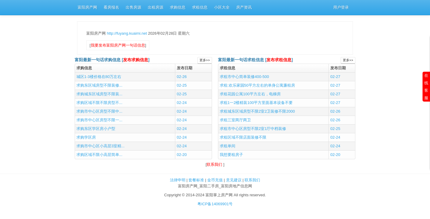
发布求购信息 (135, 59)
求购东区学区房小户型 (95, 128)
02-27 (335, 76)
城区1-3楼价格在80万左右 (98, 76)
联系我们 (215, 164)
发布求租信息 (278, 59)
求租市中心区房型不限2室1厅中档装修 (253, 128)
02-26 (182, 76)
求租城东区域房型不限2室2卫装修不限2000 (257, 111)
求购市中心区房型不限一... (99, 120)
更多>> (204, 60)
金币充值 (215, 180)
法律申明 (177, 180)
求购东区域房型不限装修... (99, 85)
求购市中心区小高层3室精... (100, 146)
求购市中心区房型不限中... (99, 111)
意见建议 (234, 180)
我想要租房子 (231, 154)
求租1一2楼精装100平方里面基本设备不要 (256, 102)
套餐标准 (196, 180)
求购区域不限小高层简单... (99, 154)
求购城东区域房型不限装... (99, 94)
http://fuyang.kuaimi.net (127, 33)
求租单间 (227, 146)
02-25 (182, 85)
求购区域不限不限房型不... (99, 102)
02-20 (182, 154)
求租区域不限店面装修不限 (243, 137)
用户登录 (341, 7)
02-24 (182, 102)
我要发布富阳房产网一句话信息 (118, 45)
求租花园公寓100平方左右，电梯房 (250, 94)
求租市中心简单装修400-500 (244, 76)
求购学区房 (86, 137)
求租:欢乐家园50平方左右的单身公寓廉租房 (257, 85)
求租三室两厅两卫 (235, 120)
